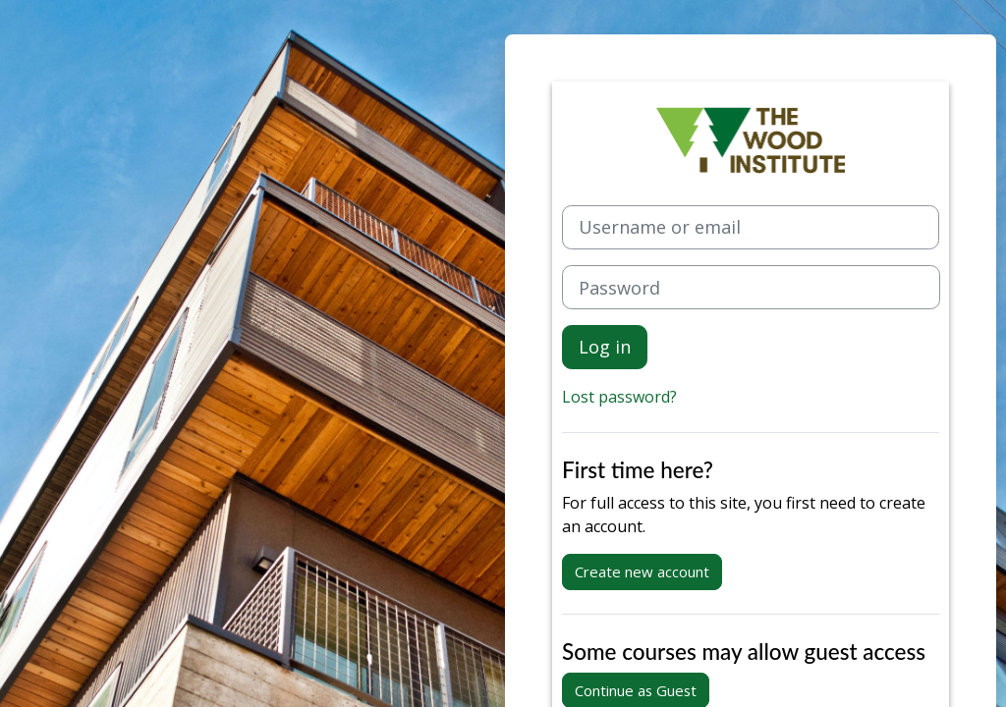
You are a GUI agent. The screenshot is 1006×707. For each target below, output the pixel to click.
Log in (605, 346)
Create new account (642, 571)
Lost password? (619, 397)
